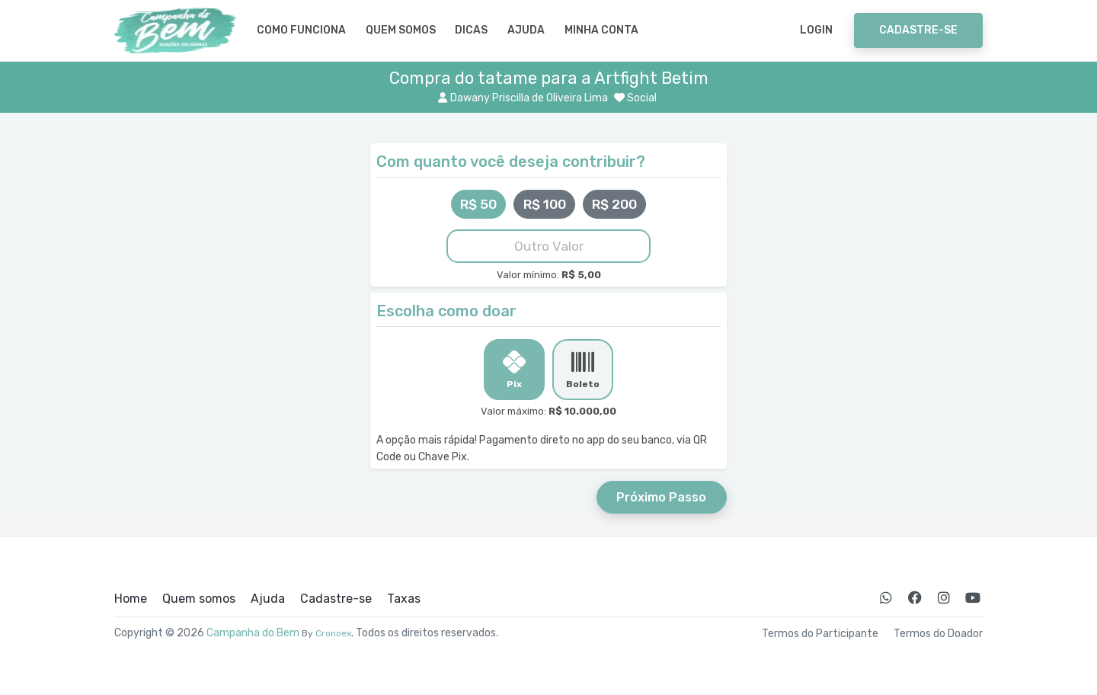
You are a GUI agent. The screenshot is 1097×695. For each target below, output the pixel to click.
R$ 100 (544, 204)
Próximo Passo (661, 497)
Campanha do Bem (252, 632)
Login (816, 30)
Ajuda (526, 30)
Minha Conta (601, 30)
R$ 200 (614, 204)
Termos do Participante (820, 634)
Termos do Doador (938, 634)
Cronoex (333, 633)
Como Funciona (301, 30)
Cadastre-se (918, 30)
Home (130, 599)
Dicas (471, 30)
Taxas (404, 599)
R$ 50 (478, 204)
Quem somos (401, 30)
